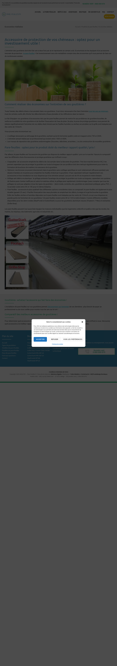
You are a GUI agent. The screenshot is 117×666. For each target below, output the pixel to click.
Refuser (54, 339)
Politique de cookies (57, 344)
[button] (82, 322)
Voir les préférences (72, 339)
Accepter (40, 339)
